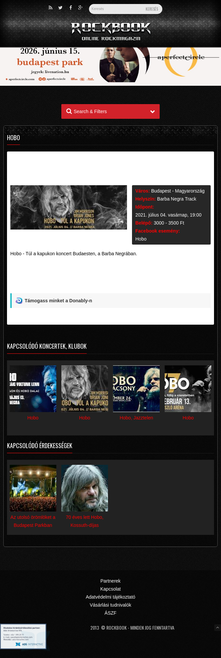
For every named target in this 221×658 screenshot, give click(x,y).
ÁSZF (111, 613)
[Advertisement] (110, 278)
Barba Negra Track (176, 199)
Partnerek (110, 581)
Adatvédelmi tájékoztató (110, 597)
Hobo (140, 239)
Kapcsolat (110, 589)
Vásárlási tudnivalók (110, 605)
